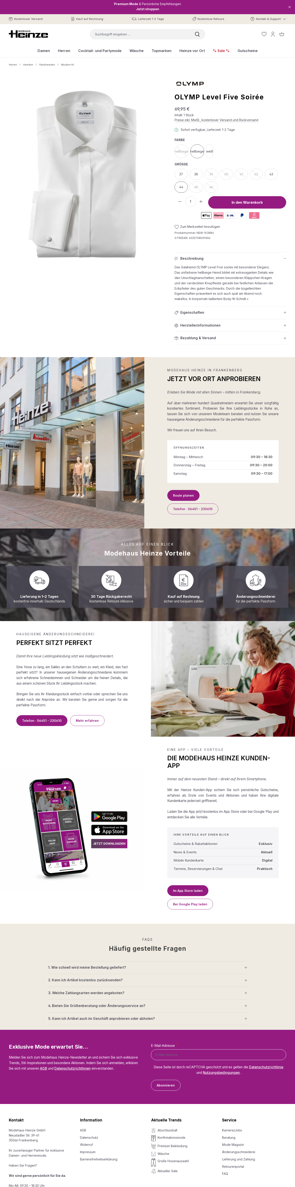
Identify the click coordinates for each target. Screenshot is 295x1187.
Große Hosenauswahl (173, 1161)
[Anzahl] (190, 201)
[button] (230, 258)
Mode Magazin (233, 1144)
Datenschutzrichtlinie (266, 1067)
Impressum (87, 1152)
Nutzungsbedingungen (221, 1073)
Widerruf (86, 1144)
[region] (83, 174)
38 (196, 174)
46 (213, 188)
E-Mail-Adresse (164, 1046)
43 (271, 174)
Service (229, 1120)
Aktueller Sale (168, 1171)
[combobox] (139, 34)
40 (228, 175)
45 (198, 188)
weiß (209, 151)
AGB (43, 1068)
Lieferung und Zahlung (238, 1159)
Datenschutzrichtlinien (72, 1068)
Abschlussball (167, 1130)
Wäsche (163, 1154)
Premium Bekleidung (172, 1146)
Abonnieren (166, 1085)
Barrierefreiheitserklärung (98, 1159)
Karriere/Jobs (232, 1130)
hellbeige (181, 152)
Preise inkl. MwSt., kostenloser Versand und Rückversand (216, 120)
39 (213, 175)
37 (181, 174)
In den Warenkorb (247, 202)
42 (258, 175)
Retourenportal (233, 1166)
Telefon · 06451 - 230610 (193, 509)
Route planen (183, 495)
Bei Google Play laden (190, 904)
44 (181, 187)
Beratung (228, 1137)
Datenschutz (89, 1137)
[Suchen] (197, 34)
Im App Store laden (188, 891)
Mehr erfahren (87, 720)
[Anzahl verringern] (180, 201)
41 (244, 175)
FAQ (225, 1173)
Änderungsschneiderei (238, 1152)
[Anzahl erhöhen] (201, 201)
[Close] (289, 7)
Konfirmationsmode (171, 1137)
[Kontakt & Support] (268, 19)
